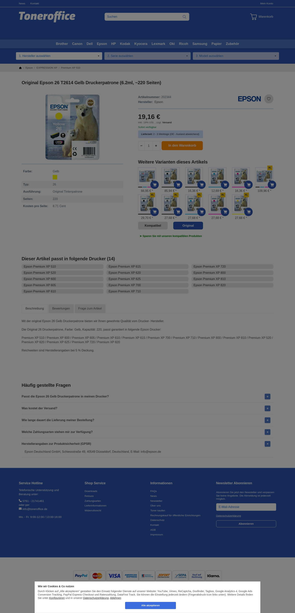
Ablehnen (115, 597)
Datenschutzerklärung (96, 597)
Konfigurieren (57, 597)
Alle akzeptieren (150, 605)
